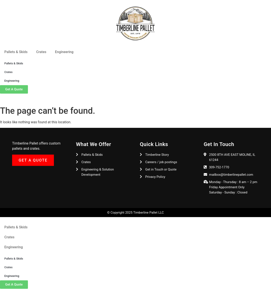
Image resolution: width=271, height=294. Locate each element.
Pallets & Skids (15, 52)
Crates (41, 52)
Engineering (64, 52)
